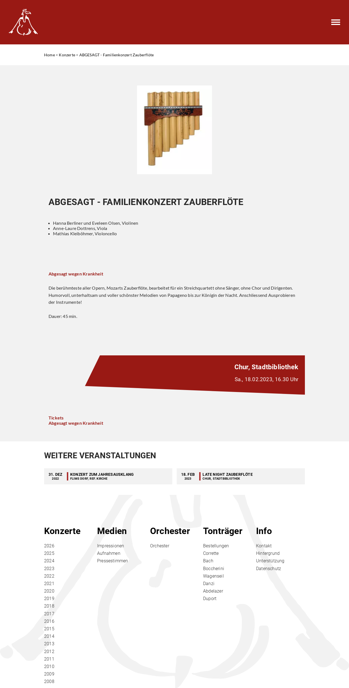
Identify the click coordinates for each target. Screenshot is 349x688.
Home (49, 54)
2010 (49, 666)
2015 (49, 628)
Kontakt (264, 545)
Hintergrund (268, 553)
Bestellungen (216, 545)
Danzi (208, 583)
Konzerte (67, 54)
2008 (49, 681)
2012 (49, 651)
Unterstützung (270, 560)
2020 (49, 591)
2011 (49, 659)
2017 (49, 613)
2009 (49, 674)
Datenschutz (268, 568)
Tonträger (222, 531)
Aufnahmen (108, 553)
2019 (49, 598)
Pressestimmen (112, 560)
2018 (49, 606)
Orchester (170, 531)
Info (264, 531)
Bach (208, 560)
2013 (49, 643)
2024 (49, 560)
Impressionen (110, 545)
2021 (49, 583)
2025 (49, 553)
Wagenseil (213, 576)
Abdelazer (213, 591)
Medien (112, 531)
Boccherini (213, 568)
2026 (49, 545)
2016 (49, 621)
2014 (49, 636)
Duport (209, 598)
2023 (49, 568)
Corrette (211, 553)
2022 (49, 576)
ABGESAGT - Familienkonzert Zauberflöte (116, 54)
